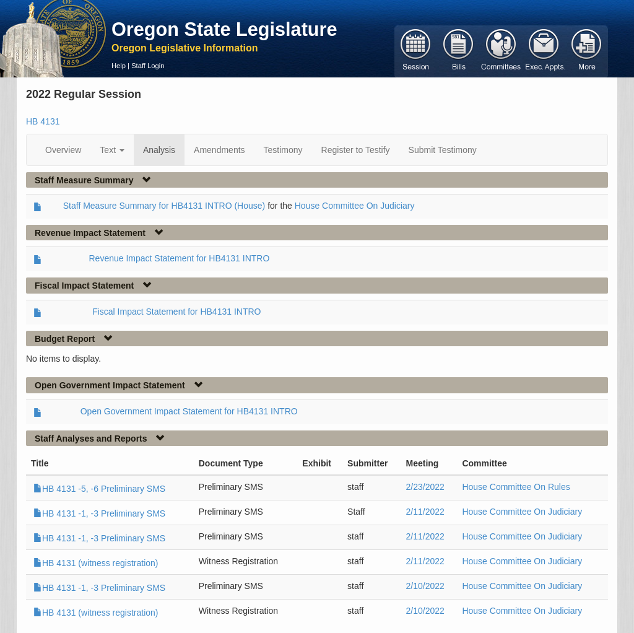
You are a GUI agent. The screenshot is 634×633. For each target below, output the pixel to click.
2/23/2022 (425, 487)
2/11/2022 (425, 512)
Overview (63, 150)
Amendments (219, 150)
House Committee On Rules (516, 487)
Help (118, 65)
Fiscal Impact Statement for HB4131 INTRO (176, 311)
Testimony (283, 150)
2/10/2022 (425, 586)
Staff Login (147, 65)
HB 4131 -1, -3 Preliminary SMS (99, 513)
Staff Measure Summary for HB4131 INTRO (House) (164, 206)
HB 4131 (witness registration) (95, 563)
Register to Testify (355, 150)
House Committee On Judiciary (355, 206)
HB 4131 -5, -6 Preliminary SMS (99, 489)
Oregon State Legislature (224, 29)
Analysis (159, 150)
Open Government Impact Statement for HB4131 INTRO (189, 411)
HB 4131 (42, 121)
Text (112, 150)
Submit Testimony (443, 150)
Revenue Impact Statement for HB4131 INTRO (179, 258)
